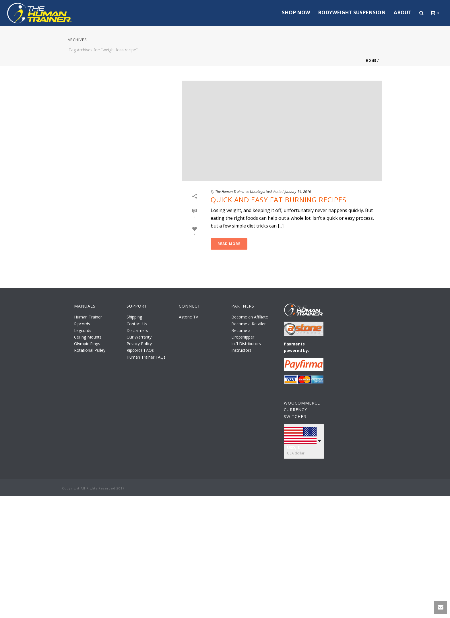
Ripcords (82, 324)
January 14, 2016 (297, 191)
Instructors (241, 350)
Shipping (134, 317)
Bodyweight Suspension (352, 12)
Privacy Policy (139, 343)
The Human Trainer (230, 191)
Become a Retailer (248, 324)
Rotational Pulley (89, 350)
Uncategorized (261, 191)
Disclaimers (137, 330)
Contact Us (137, 324)
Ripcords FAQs (140, 350)
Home (371, 61)
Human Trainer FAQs (146, 357)
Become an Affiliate (249, 317)
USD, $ (293, 447)
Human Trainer (88, 317)
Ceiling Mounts (88, 337)
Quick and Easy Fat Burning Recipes (278, 199)
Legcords (82, 330)
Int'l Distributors (246, 343)
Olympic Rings (87, 343)
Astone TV (188, 317)
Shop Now (296, 12)
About (402, 12)
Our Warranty (139, 337)
